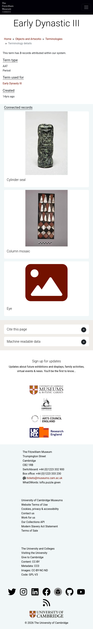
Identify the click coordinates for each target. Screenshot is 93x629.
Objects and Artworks (28, 39)
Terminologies (53, 39)
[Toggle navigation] (86, 7)
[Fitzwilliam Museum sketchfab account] (58, 591)
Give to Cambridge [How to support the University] (32, 557)
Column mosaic (18, 251)
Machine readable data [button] (23, 341)
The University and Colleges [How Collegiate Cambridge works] (37, 548)
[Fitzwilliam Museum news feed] (46, 602)
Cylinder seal (16, 180)
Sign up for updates (46, 361)
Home (7, 39)
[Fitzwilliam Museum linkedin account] (47, 591)
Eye (9, 309)
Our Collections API (33, 522)
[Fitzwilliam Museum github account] (70, 591)
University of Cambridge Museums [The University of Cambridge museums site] (42, 500)
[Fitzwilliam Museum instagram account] (24, 591)
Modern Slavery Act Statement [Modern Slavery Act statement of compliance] (39, 526)
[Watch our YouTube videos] (81, 591)
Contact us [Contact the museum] (27, 513)
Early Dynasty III (12, 83)
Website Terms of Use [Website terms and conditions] (34, 504)
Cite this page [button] (17, 329)
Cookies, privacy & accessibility (40, 509)
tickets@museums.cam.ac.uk (44, 478)
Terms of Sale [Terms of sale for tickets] (29, 530)
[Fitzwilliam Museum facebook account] (35, 591)
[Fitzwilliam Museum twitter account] (12, 591)
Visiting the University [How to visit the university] (34, 552)
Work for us (28, 517)
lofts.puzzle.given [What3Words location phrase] (49, 482)
